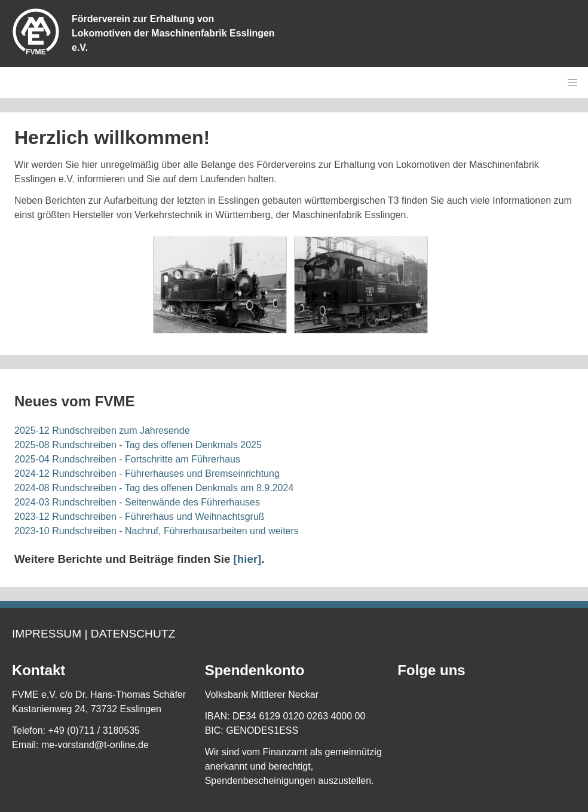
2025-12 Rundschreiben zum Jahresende (102, 430)
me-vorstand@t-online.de (95, 745)
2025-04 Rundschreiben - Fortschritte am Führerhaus (127, 459)
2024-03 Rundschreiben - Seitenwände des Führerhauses (137, 502)
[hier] (248, 559)
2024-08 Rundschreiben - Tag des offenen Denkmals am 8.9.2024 (153, 488)
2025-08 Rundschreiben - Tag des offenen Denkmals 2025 (138, 445)
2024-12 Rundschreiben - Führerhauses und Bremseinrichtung (147, 473)
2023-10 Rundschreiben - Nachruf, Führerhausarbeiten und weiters (156, 531)
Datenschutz (133, 633)
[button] (572, 82)
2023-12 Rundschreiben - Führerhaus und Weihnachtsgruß (139, 516)
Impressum (46, 633)
